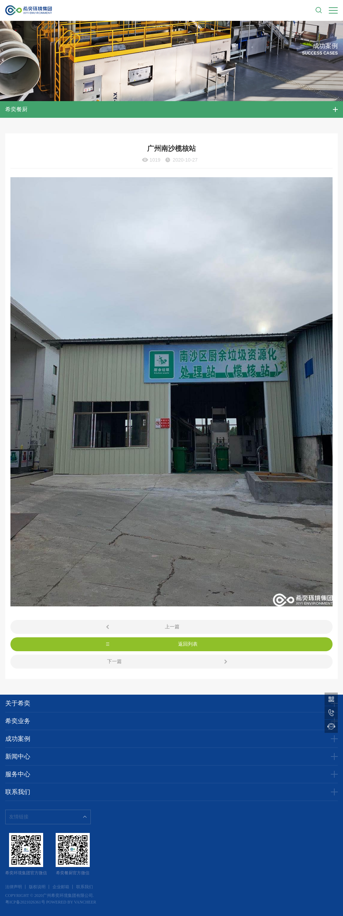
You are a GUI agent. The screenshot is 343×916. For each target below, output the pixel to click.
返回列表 (188, 644)
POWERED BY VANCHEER (71, 902)
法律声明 (13, 887)
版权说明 (37, 887)
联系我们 (84, 887)
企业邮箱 (61, 887)
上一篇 (172, 626)
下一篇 (114, 661)
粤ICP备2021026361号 (25, 902)
